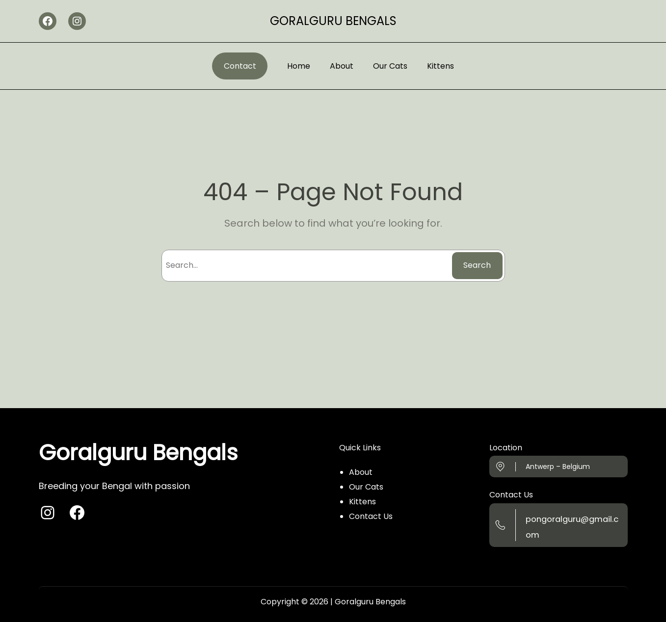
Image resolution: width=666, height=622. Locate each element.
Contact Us (371, 516)
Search (477, 265)
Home (298, 66)
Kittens (362, 501)
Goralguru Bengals (333, 21)
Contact (240, 66)
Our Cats (366, 486)
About (361, 472)
